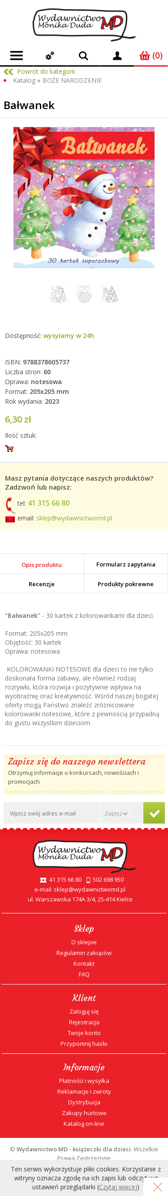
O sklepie (84, 942)
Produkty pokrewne (126, 584)
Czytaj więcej (118, 1187)
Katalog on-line (84, 1124)
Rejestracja (84, 1022)
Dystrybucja (84, 1102)
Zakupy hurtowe (84, 1113)
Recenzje (42, 584)
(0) (151, 55)
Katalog (24, 80)
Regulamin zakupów (84, 953)
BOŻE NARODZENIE (72, 80)
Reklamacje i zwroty (84, 1091)
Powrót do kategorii (46, 71)
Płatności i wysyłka (84, 1081)
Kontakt (84, 963)
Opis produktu (42, 565)
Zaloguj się (84, 1011)
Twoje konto (84, 1033)
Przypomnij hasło (84, 1044)
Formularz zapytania (125, 564)
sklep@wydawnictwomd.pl (74, 518)
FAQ (84, 974)
